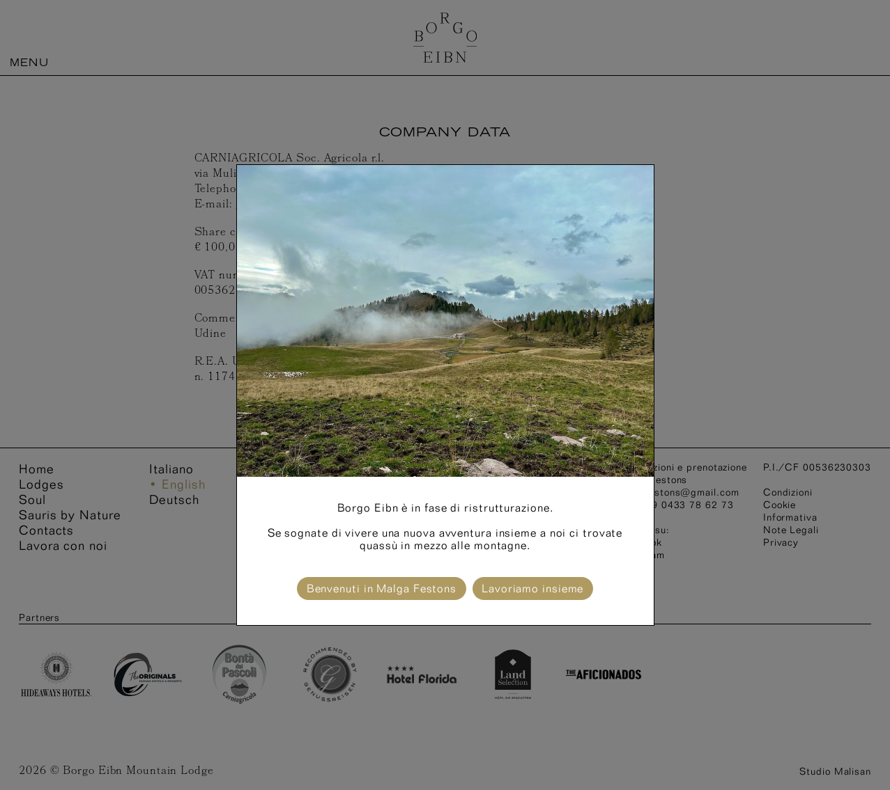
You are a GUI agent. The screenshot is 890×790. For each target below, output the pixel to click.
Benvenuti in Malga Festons (381, 588)
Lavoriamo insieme (532, 588)
